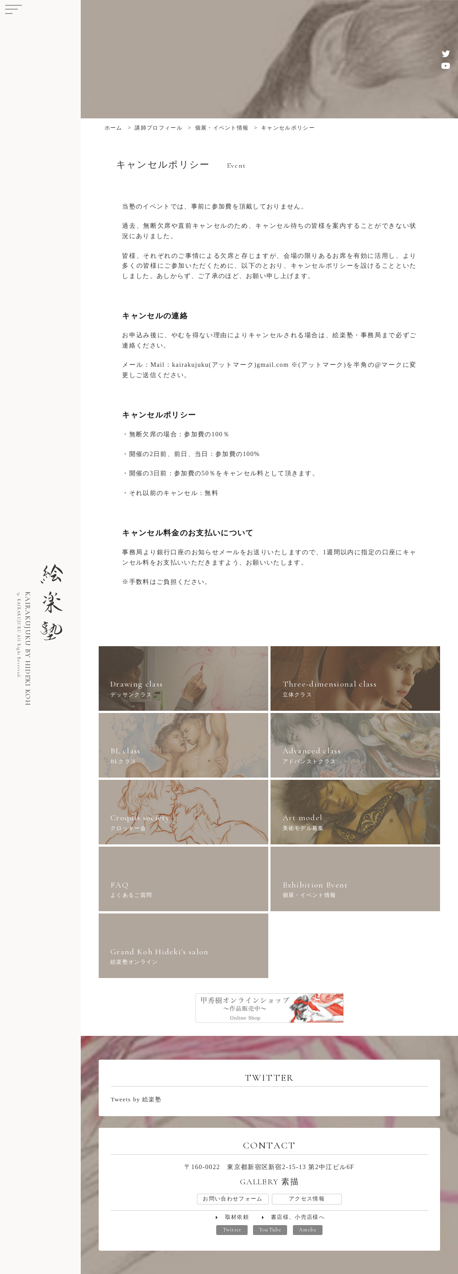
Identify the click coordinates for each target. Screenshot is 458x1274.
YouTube (270, 1230)
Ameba (308, 1230)
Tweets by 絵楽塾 (136, 1099)
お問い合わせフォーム (232, 1199)
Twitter (232, 1230)
